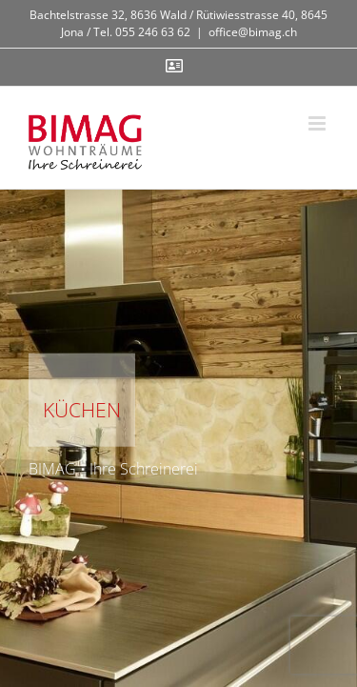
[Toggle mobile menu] (318, 123)
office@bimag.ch (252, 32)
